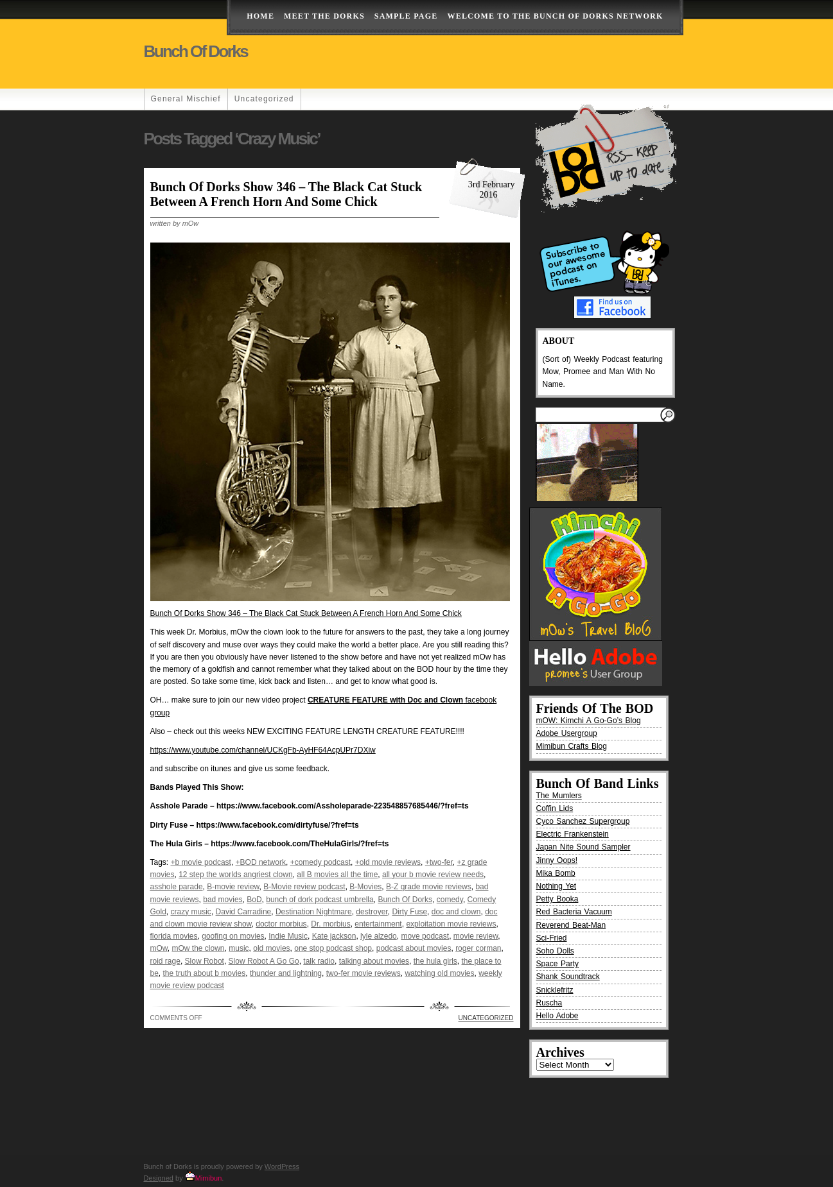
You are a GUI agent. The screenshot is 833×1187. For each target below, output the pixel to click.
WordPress (282, 1166)
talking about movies (374, 961)
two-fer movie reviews (363, 973)
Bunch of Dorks (196, 51)
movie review (475, 936)
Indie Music (288, 936)
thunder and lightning (286, 973)
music (239, 948)
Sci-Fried (551, 938)
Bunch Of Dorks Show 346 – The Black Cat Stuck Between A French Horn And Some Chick (286, 194)
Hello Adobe (557, 1015)
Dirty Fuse (409, 911)
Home (260, 16)
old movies (271, 948)
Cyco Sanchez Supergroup (583, 821)
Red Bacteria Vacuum (574, 911)
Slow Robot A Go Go (264, 961)
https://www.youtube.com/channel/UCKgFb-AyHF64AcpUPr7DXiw (263, 750)
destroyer (371, 911)
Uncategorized (264, 98)
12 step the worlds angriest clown (235, 874)
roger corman (478, 948)
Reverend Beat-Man (571, 925)
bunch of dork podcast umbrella (319, 899)
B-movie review (233, 886)
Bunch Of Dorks (405, 899)
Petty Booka (557, 898)
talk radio (319, 961)
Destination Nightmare (314, 911)
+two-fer (439, 862)
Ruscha (549, 1002)
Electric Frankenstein (572, 834)
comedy (450, 899)
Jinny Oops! (557, 860)
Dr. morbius (330, 923)
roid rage (165, 961)
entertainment (378, 923)
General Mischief (186, 98)
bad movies (222, 899)
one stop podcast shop (333, 948)
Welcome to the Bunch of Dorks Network (555, 16)
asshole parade (176, 886)
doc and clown (456, 911)
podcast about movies (414, 948)
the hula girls (435, 961)
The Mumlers (559, 795)
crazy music (191, 911)
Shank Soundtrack (568, 976)
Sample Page (406, 16)
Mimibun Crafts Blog (571, 746)
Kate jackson (334, 936)
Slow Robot (204, 961)
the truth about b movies (204, 973)
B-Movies (365, 886)
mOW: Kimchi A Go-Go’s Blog (588, 720)
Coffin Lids (555, 808)
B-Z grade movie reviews (428, 886)
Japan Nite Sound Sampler (583, 846)
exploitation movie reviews (451, 923)
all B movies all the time (337, 874)
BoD (254, 899)
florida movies (174, 936)
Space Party (557, 963)
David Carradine (244, 911)
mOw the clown (198, 948)
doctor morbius (281, 923)
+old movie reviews (388, 862)
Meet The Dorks (324, 16)
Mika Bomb (555, 873)
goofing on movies (233, 936)
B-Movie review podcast (304, 886)
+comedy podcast (320, 862)
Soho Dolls (555, 950)
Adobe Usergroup (566, 733)
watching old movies (439, 973)
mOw (159, 948)
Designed (158, 1178)
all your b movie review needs (433, 874)
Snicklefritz (555, 990)
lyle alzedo (378, 936)
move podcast (425, 936)
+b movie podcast (201, 862)
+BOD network (261, 862)
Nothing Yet (556, 886)
